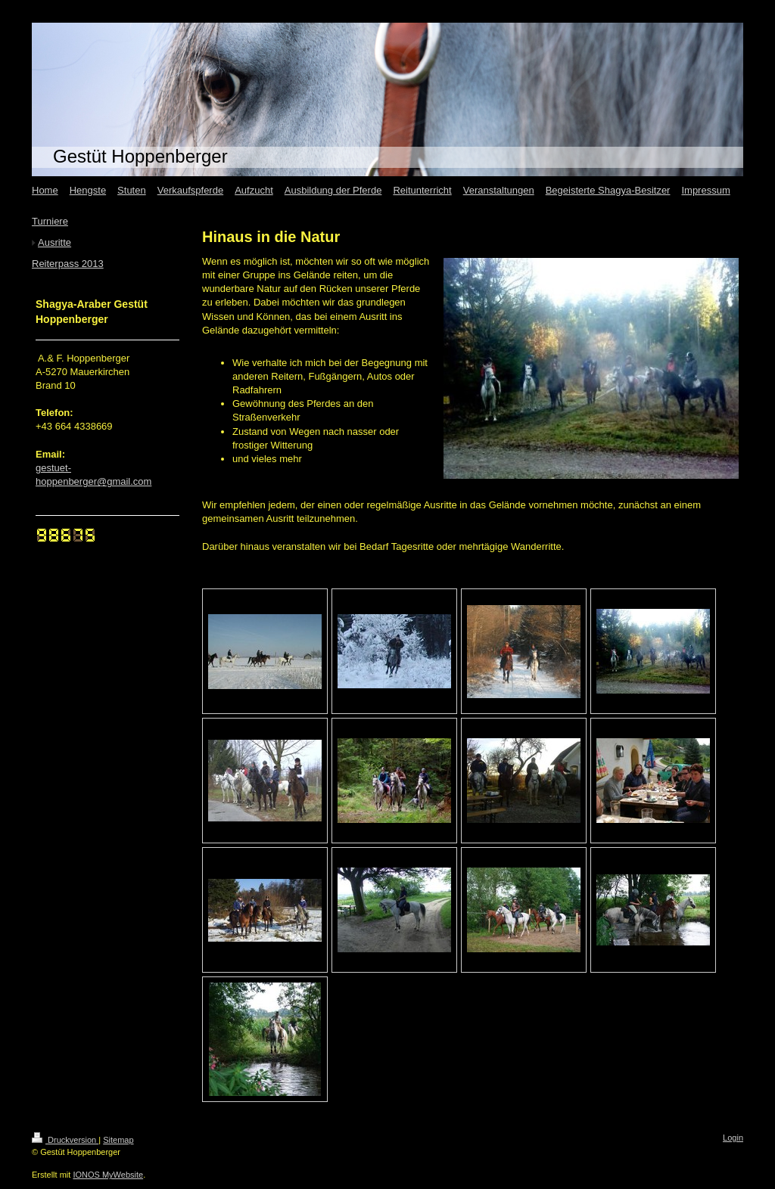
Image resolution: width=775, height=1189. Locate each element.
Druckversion (65, 1139)
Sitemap (118, 1139)
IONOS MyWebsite (108, 1174)
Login (733, 1137)
